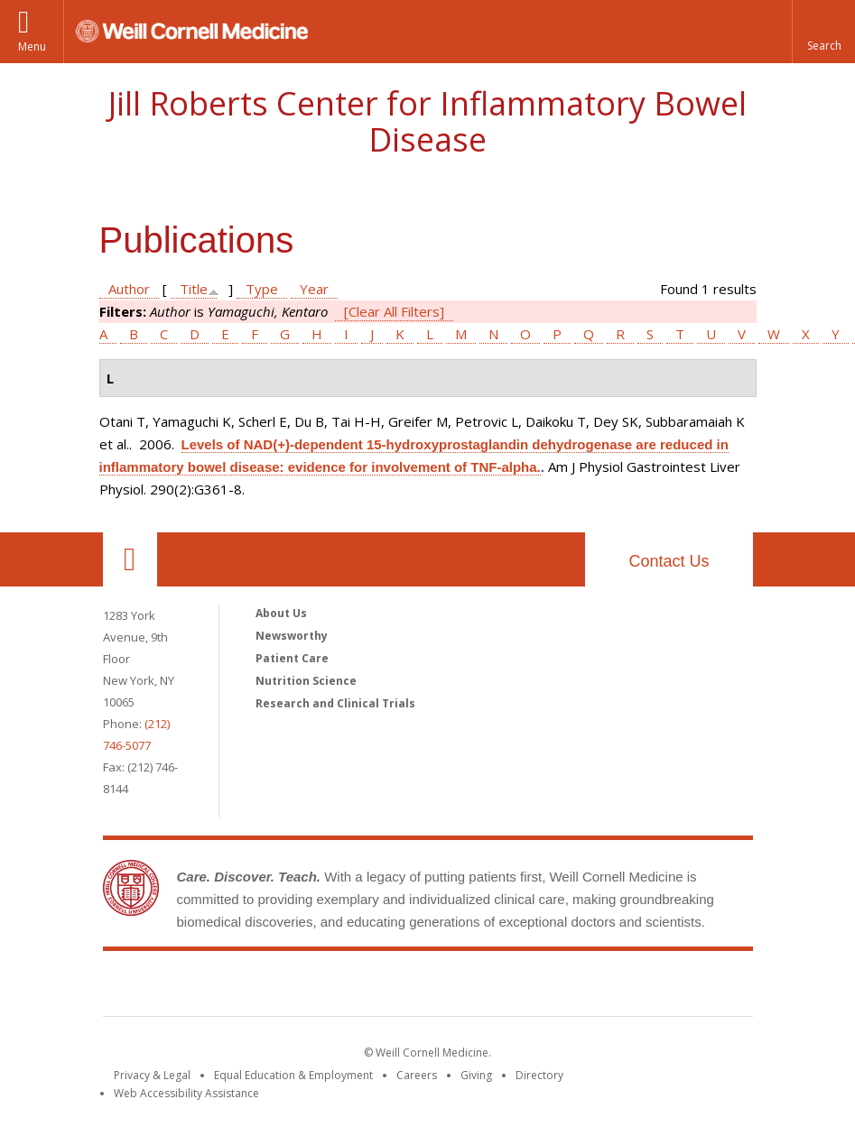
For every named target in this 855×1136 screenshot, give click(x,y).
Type (262, 289)
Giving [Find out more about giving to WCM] (476, 1075)
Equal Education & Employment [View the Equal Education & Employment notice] (293, 1075)
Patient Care (292, 658)
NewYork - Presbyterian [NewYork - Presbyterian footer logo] (578, 987)
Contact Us (668, 561)
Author (129, 289)
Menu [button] (32, 46)
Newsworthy (292, 635)
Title (194, 289)
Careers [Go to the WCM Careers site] (416, 1075)
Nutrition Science (306, 680)
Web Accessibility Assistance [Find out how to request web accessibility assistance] (186, 1093)
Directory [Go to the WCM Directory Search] (539, 1075)
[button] (823, 31)
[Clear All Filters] (394, 311)
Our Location (130, 559)
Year (314, 289)
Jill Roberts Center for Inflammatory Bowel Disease (427, 121)
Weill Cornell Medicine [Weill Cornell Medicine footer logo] (295, 987)
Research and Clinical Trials (335, 703)
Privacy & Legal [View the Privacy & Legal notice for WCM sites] (152, 1075)
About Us (281, 613)
